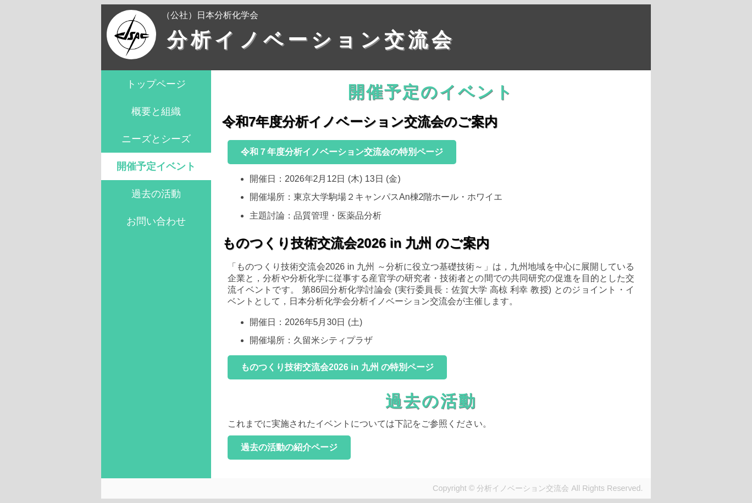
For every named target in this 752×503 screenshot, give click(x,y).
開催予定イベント (156, 166)
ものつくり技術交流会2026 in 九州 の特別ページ (337, 367)
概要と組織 (156, 111)
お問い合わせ (156, 221)
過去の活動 (156, 193)
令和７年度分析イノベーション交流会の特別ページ (342, 152)
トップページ (156, 84)
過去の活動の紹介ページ (289, 447)
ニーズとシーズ (156, 138)
